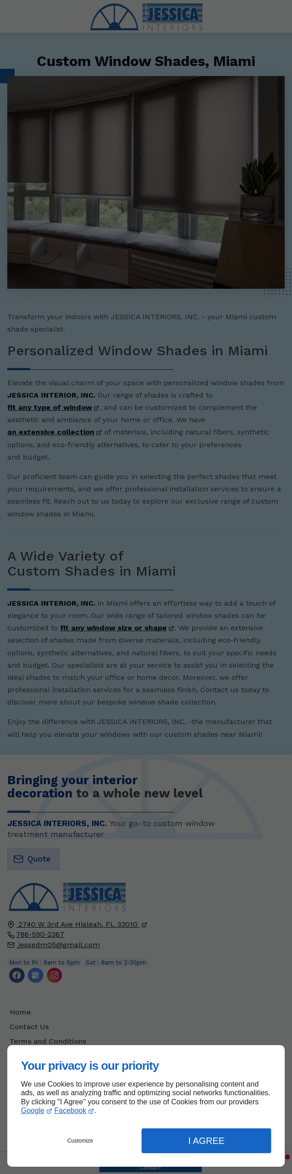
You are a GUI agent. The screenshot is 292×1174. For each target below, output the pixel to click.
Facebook (70, 1110)
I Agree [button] (206, 1141)
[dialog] (146, 1106)
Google (33, 1110)
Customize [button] (80, 1141)
